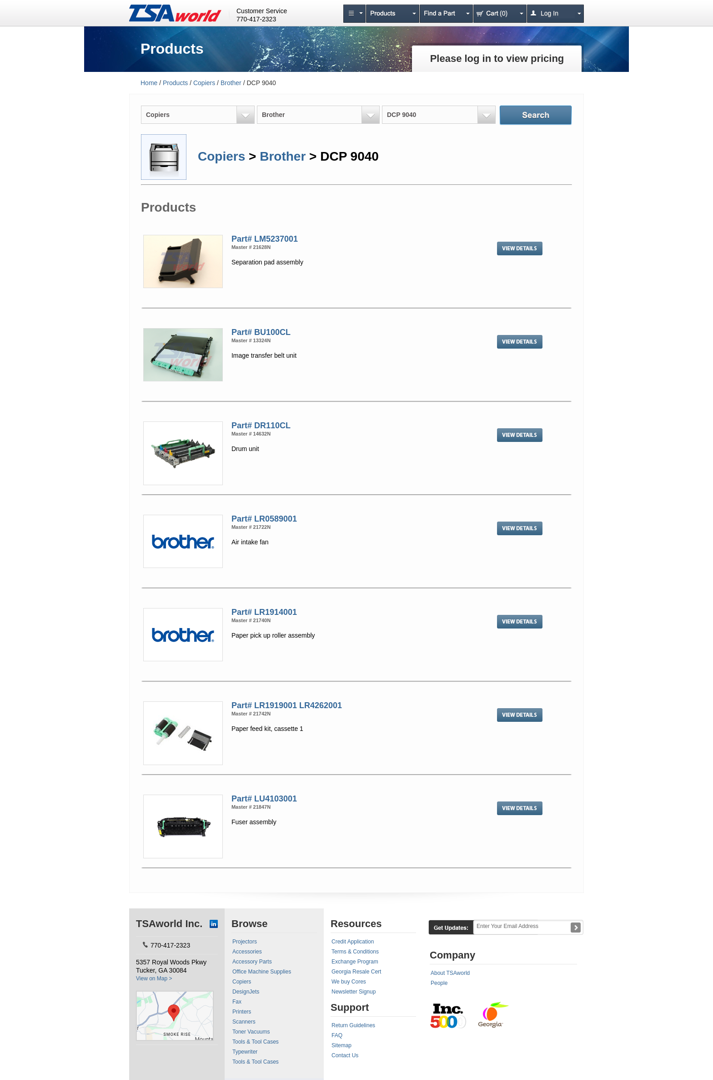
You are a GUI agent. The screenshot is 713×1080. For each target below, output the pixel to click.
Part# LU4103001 (264, 799)
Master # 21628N (251, 247)
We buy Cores (348, 982)
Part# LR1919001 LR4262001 (286, 705)
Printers (241, 1012)
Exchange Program (354, 961)
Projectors (244, 941)
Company (452, 955)
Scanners (244, 1022)
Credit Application (352, 941)
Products (175, 82)
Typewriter (244, 1052)
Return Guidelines (353, 1025)
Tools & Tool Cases (255, 1042)
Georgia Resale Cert (356, 971)
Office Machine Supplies (261, 971)
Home (149, 82)
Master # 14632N (251, 433)
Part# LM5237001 (264, 239)
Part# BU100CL (261, 332)
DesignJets (245, 992)
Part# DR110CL (261, 425)
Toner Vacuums (251, 1032)
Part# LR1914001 (264, 612)
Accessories (247, 951)
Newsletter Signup (353, 992)
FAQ (336, 1035)
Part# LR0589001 (264, 519)
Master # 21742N (251, 713)
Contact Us (344, 1055)
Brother (231, 82)
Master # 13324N (251, 340)
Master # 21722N (251, 527)
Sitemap (341, 1045)
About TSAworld (450, 973)
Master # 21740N (251, 620)
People (439, 983)
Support (350, 1007)
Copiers (204, 82)
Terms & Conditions (355, 951)
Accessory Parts (252, 961)
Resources (356, 923)
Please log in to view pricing (497, 58)
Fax (236, 1002)
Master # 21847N (251, 807)
